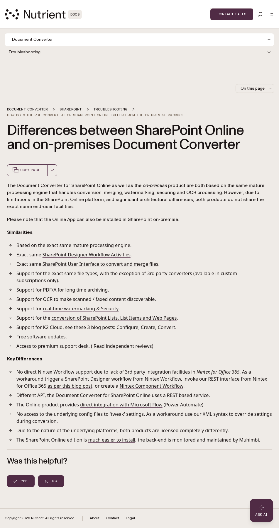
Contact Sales (231, 14)
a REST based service (186, 395)
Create (148, 327)
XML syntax (215, 414)
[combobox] (52, 170)
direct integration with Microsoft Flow (121, 404)
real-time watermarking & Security (81, 308)
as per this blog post (70, 386)
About (94, 518)
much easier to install (111, 440)
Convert (166, 327)
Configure (127, 327)
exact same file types (74, 273)
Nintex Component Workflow (151, 386)
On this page (257, 88)
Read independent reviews (123, 346)
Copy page (26, 170)
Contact (112, 518)
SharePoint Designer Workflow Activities (87, 254)
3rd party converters (169, 273)
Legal (130, 518)
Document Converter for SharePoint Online (64, 185)
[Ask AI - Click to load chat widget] (261, 510)
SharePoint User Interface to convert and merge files (100, 264)
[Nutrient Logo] (43, 14)
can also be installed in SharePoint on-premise (127, 219)
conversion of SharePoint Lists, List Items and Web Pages (114, 318)
